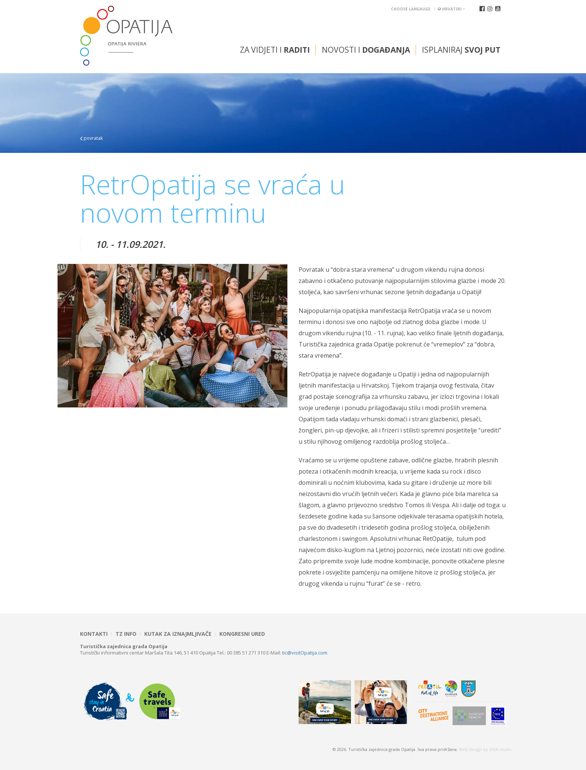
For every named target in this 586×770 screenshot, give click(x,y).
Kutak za (178, 634)
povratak (91, 138)
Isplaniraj (461, 49)
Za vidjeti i (275, 49)
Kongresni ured (242, 634)
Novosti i (366, 49)
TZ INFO (125, 634)
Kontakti (94, 634)
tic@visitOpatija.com (304, 652)
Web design (470, 749)
